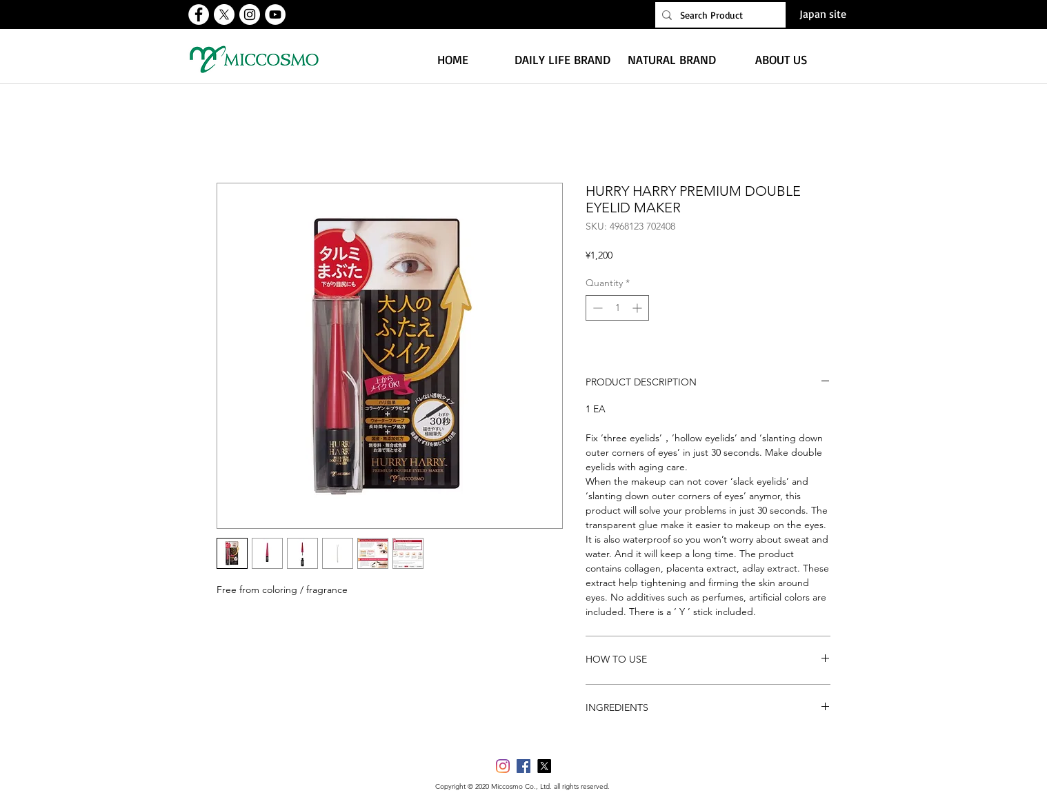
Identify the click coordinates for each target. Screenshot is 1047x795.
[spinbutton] (617, 308)
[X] (224, 14)
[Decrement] (596, 308)
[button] (562, 59)
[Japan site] (823, 14)
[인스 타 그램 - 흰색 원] (249, 14)
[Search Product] (718, 15)
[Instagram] (503, 766)
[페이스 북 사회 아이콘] (523, 766)
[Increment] (638, 308)
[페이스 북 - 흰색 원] (198, 14)
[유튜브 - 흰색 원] (275, 14)
